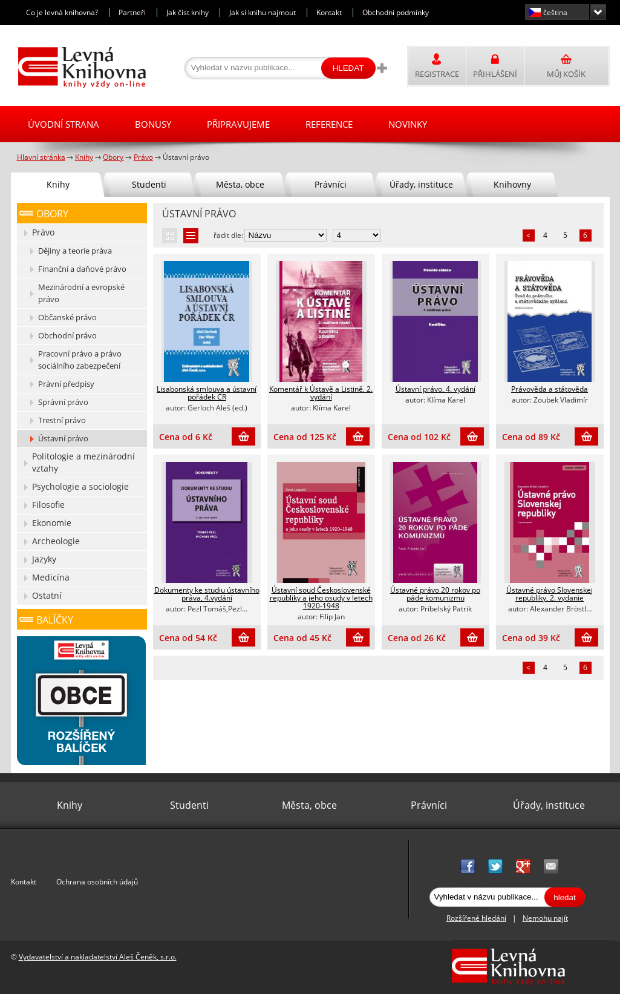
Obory (52, 213)
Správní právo (63, 402)
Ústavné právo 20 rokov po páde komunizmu (435, 593)
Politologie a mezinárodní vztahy (83, 462)
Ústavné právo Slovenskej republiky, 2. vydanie (549, 593)
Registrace (437, 73)
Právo (43, 232)
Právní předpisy (66, 383)
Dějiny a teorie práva (75, 250)
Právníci (331, 184)
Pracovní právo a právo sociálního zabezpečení (80, 359)
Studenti (149, 184)
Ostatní (47, 595)
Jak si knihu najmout (262, 12)
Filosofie (48, 504)
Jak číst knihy (187, 12)
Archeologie (56, 541)
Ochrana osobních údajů (97, 881)
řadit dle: (228, 235)
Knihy (58, 184)
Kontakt (329, 12)
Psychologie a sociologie (80, 486)
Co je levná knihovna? (62, 12)
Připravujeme (238, 124)
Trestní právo (62, 420)
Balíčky (54, 620)
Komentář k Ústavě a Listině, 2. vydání (321, 392)
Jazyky (44, 559)
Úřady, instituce (421, 184)
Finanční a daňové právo (82, 268)
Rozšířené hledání (476, 918)
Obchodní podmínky (395, 12)
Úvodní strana (63, 124)
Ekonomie (51, 522)
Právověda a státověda (549, 388)
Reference (329, 124)
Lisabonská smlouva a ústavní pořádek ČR (206, 392)
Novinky (407, 124)
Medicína (51, 577)
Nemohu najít (545, 918)
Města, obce (240, 184)
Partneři (132, 12)
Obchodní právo (67, 335)
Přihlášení (495, 73)
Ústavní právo (63, 438)
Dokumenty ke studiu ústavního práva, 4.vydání (206, 593)
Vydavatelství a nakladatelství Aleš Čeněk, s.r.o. (98, 956)
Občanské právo (67, 317)
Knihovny (512, 184)
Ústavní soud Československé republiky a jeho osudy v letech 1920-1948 (321, 597)
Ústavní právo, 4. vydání (435, 388)
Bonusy (153, 124)
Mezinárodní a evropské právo (81, 292)
